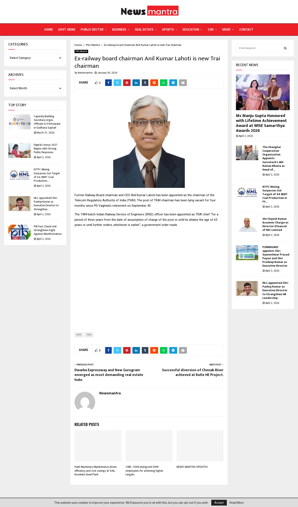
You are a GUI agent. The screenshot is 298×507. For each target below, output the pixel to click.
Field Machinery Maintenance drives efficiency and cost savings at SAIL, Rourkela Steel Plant (95, 470)
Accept (219, 502)
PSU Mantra (81, 51)
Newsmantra (85, 72)
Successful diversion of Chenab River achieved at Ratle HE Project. (192, 372)
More (226, 29)
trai (89, 335)
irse (79, 335)
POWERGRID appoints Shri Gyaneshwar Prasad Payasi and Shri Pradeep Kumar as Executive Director (275, 256)
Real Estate (144, 29)
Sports (168, 29)
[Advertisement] (148, 276)
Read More (237, 502)
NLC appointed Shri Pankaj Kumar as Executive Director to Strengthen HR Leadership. (275, 290)
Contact (246, 29)
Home (48, 29)
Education (191, 29)
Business (119, 29)
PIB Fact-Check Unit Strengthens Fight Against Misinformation (48, 230)
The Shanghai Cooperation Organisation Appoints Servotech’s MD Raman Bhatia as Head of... (273, 158)
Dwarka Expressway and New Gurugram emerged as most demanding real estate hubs (108, 375)
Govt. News (66, 29)
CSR (211, 29)
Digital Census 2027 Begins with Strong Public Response (46, 148)
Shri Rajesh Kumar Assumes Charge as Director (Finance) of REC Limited (275, 224)
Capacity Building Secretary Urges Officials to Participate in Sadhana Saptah (47, 122)
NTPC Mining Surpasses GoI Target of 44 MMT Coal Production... (47, 175)
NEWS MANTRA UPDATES (192, 466)
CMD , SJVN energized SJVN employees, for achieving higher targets (144, 470)
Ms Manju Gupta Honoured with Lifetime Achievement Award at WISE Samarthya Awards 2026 (261, 123)
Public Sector (92, 29)
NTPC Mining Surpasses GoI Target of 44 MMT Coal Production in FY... (275, 194)
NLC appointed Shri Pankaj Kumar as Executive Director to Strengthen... (46, 204)
